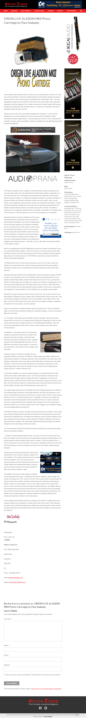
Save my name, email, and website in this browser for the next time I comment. (33, 675)
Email (6, 655)
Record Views (39, 11)
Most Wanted (25, 11)
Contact (60, 11)
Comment (8, 619)
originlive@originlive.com (15, 577)
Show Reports (71, 11)
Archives (14, 11)
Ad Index (50, 11)
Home (5, 11)
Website (7, 665)
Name (6, 645)
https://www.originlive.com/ (17, 582)
